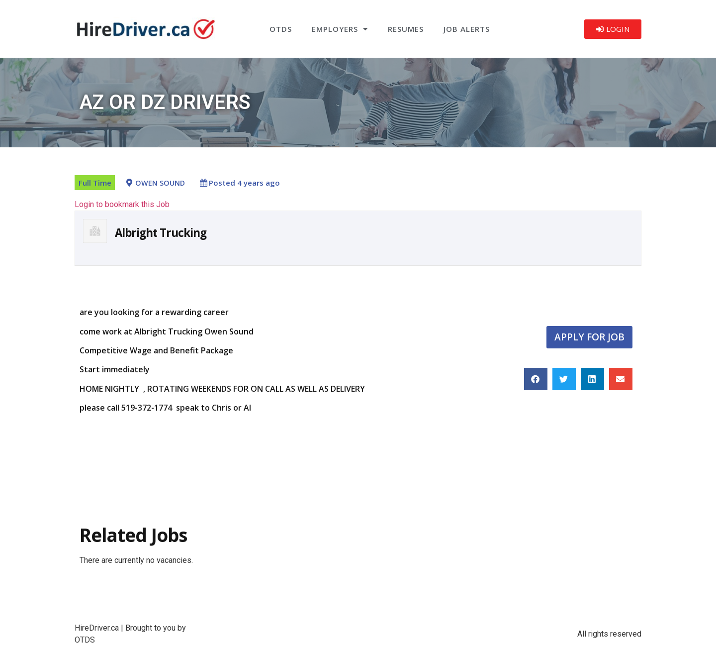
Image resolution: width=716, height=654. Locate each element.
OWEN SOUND (160, 183)
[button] (535, 379)
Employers (340, 29)
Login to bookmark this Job (122, 204)
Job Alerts (467, 29)
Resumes (406, 29)
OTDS (280, 29)
